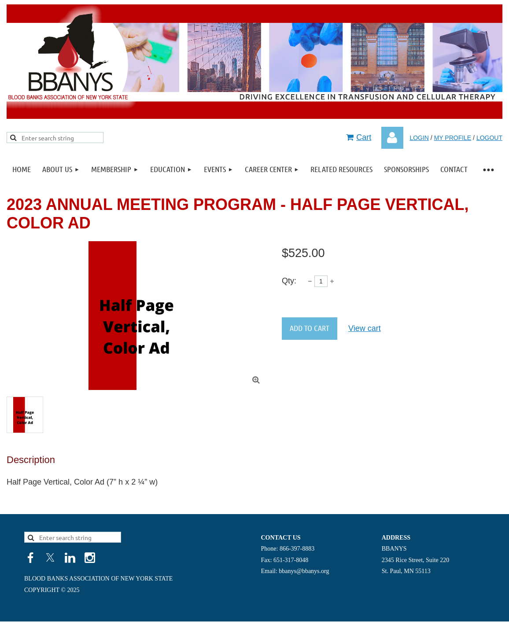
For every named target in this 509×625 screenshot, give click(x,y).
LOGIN (419, 137)
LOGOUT (489, 137)
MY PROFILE (453, 137)
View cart (364, 328)
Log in (392, 138)
